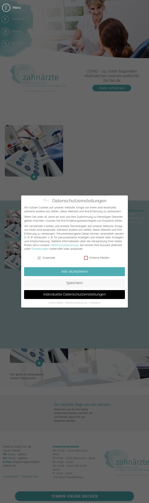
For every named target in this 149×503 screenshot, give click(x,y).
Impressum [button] (95, 303)
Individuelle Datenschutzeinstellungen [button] (74, 294)
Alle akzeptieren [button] (74, 271)
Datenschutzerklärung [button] (76, 303)
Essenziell (46, 258)
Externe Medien (96, 258)
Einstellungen (40, 248)
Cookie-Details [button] (55, 303)
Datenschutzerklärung (64, 245)
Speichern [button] (74, 283)
